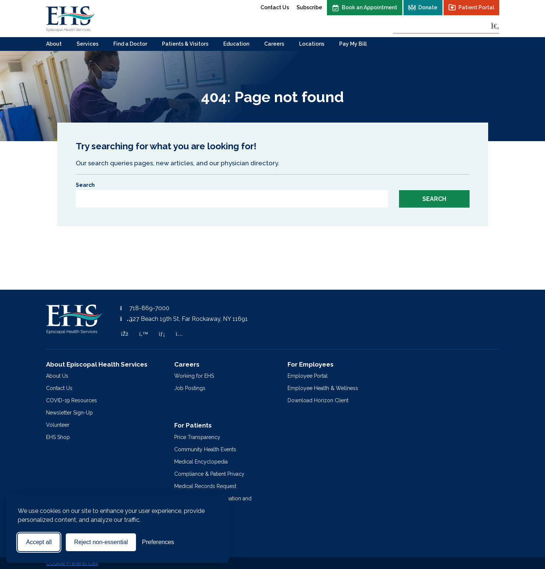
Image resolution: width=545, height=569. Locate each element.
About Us (57, 376)
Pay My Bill (353, 44)
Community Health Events (205, 449)
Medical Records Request (205, 486)
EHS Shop (58, 437)
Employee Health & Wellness (323, 388)
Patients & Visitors (185, 44)
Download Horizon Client (318, 400)
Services (87, 44)
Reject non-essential (101, 542)
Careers (274, 44)
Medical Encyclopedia (201, 462)
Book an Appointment (369, 7)
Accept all (39, 542)
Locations (311, 44)
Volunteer (57, 425)
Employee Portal (308, 376)
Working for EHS (194, 376)
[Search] (495, 26)
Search (85, 185)
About (54, 44)
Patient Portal (476, 7)
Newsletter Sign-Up (69, 413)
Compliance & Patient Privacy (209, 474)
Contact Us (274, 7)
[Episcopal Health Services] (70, 18)
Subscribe (309, 7)
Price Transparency (197, 437)
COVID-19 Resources (71, 400)
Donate (427, 7)
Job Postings (189, 388)
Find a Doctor (130, 44)
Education (236, 44)
